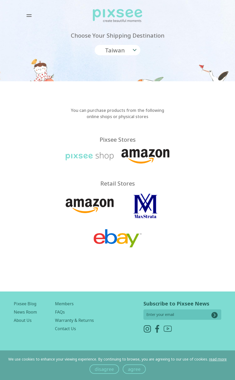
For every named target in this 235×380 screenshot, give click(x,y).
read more (218, 359)
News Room (25, 312)
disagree (104, 369)
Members (64, 304)
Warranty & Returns (74, 320)
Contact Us (65, 328)
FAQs (60, 312)
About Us (23, 320)
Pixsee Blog (25, 304)
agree (134, 369)
